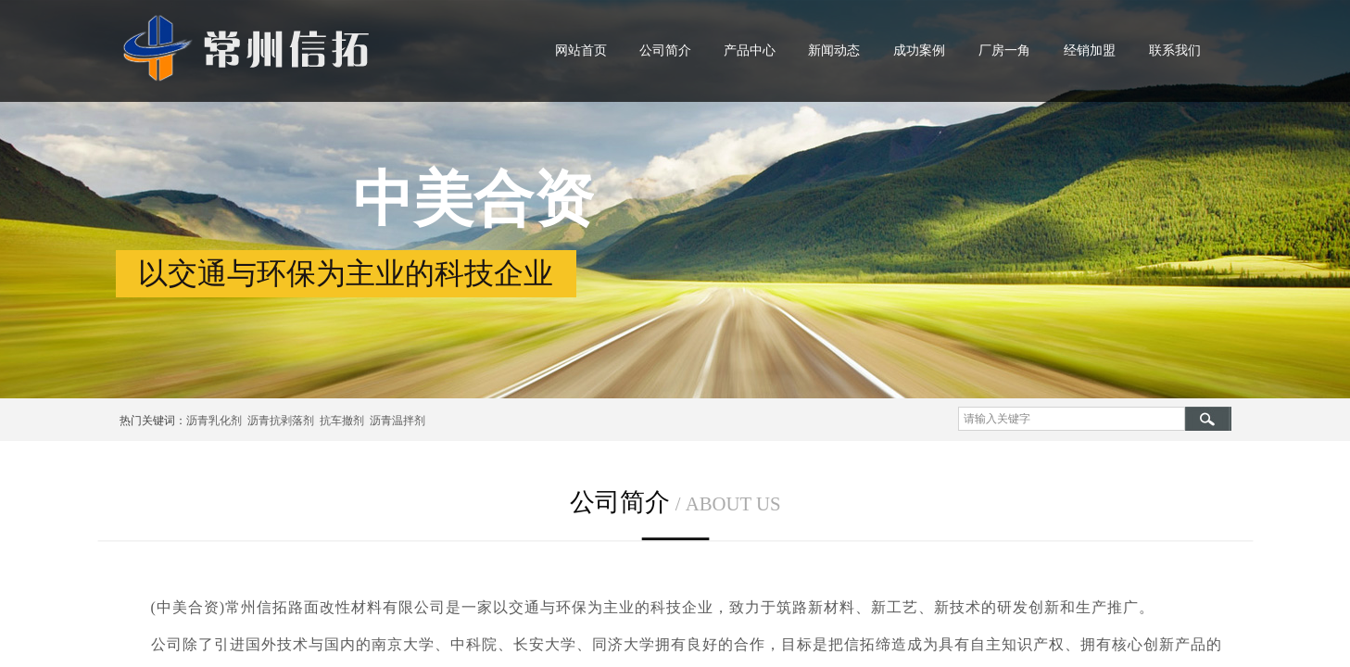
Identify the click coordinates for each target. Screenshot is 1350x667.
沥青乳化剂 (214, 420)
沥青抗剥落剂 (281, 420)
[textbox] (1071, 419)
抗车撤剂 (342, 420)
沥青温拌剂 (394, 420)
